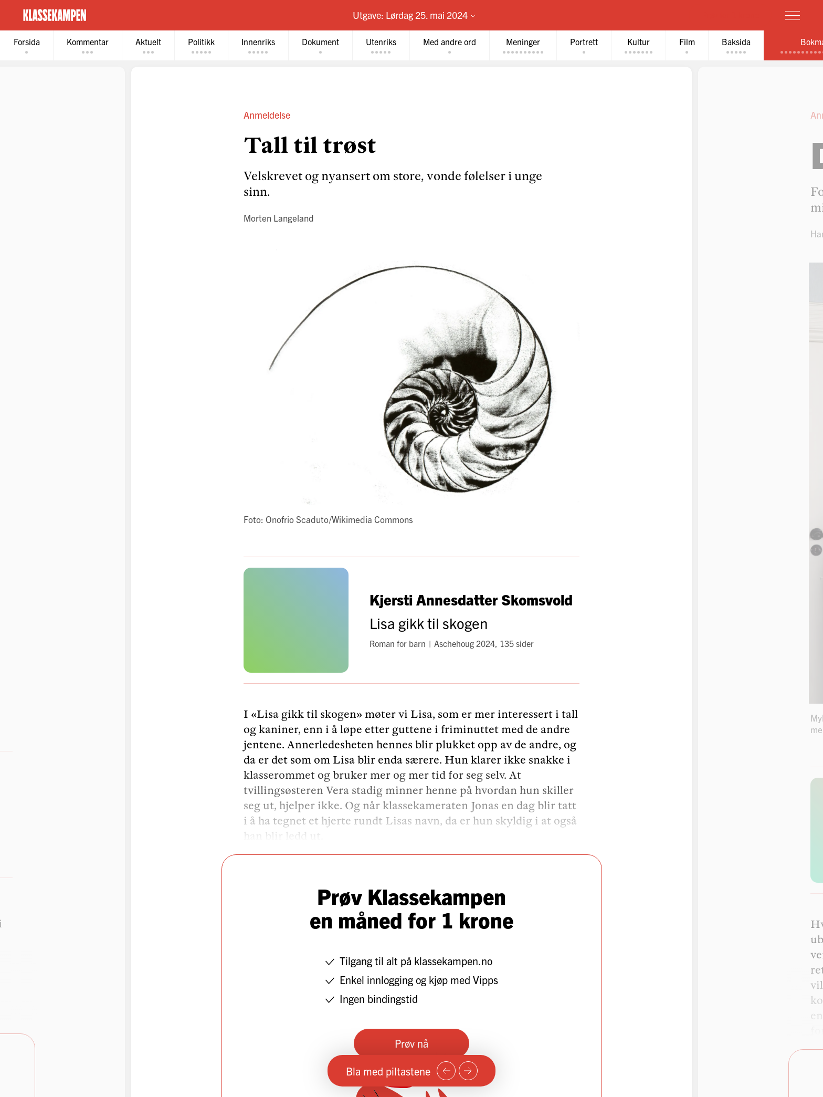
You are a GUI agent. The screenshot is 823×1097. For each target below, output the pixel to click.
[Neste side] (468, 1070)
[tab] (27, 45)
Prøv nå (411, 1043)
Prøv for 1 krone (730, 14)
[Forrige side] (446, 1070)
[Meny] (792, 15)
